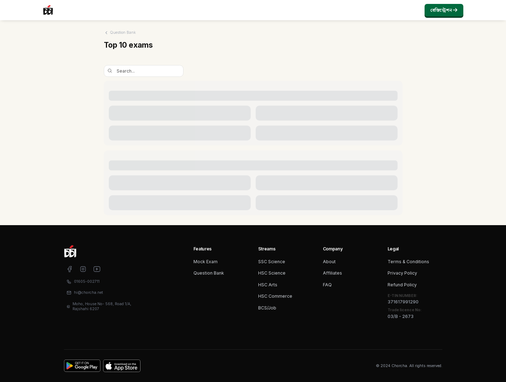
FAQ (327, 284)
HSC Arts (267, 284)
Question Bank (208, 273)
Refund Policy (402, 284)
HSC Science (272, 273)
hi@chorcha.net (88, 292)
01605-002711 (87, 281)
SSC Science (271, 261)
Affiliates (332, 273)
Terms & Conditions (408, 261)
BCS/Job (267, 308)
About (329, 261)
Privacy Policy (402, 273)
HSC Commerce (275, 296)
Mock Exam (205, 261)
